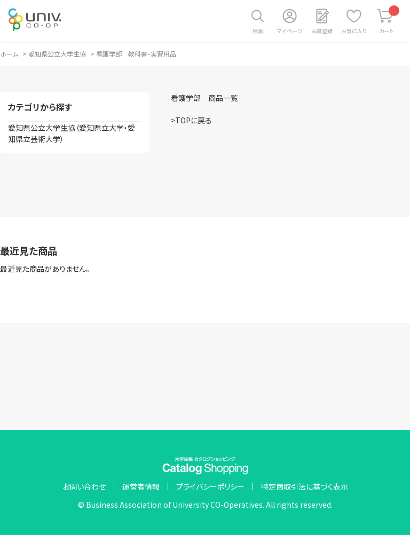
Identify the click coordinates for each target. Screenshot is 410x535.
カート (389, 20)
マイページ (290, 31)
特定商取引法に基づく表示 (304, 486)
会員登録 (322, 31)
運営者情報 (141, 486)
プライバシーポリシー (210, 486)
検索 (258, 31)
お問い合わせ (84, 486)
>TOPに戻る (191, 120)
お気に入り (354, 31)
